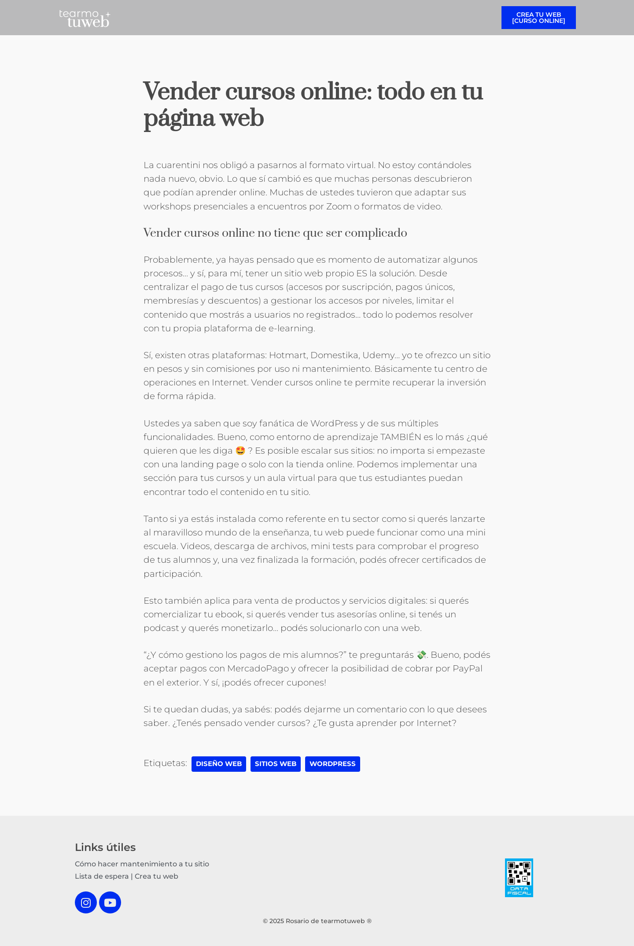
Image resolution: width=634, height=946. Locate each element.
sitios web (275, 764)
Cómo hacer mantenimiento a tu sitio (142, 864)
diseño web (219, 764)
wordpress (333, 764)
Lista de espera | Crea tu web (126, 876)
